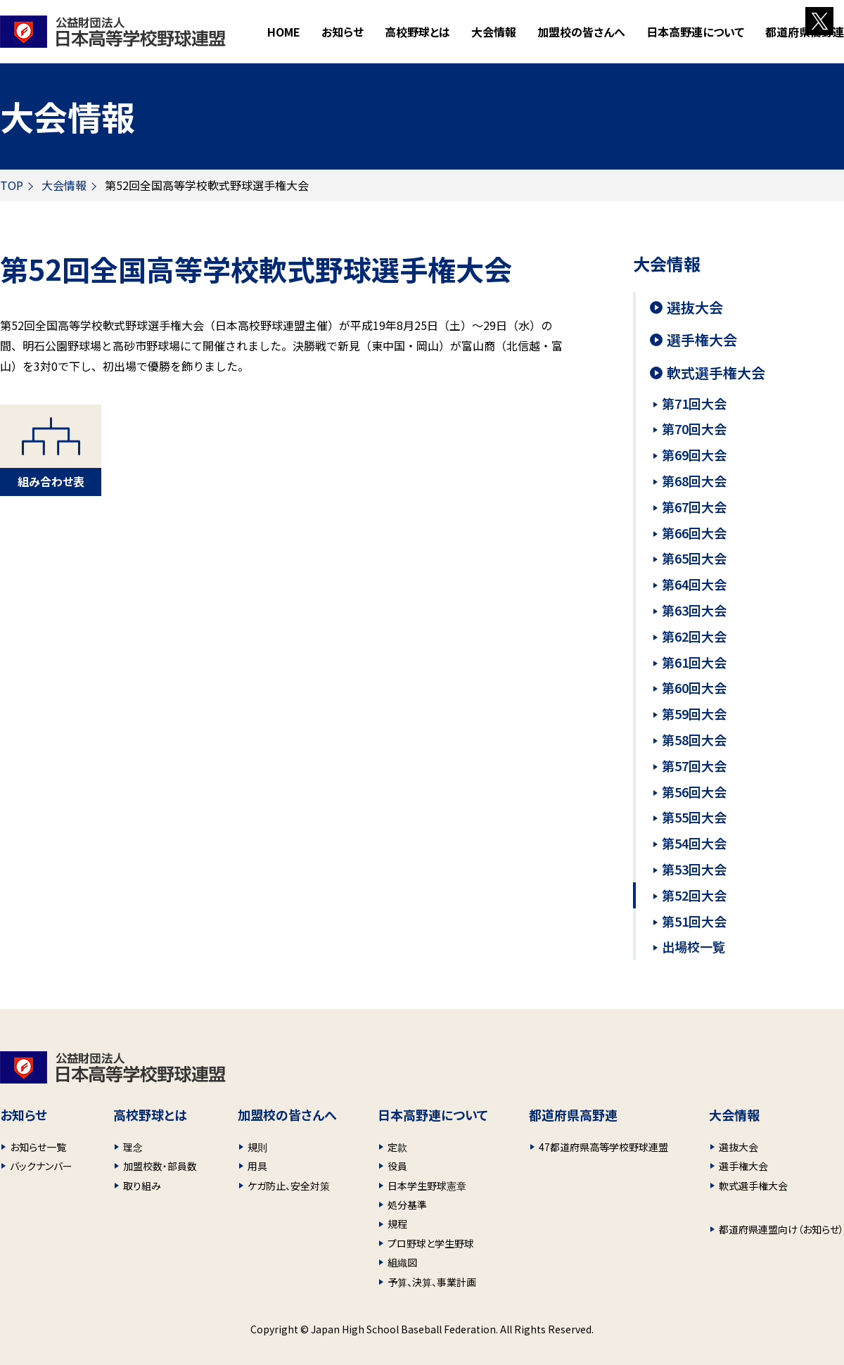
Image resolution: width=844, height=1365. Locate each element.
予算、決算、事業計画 (432, 1282)
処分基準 (407, 1205)
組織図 (402, 1262)
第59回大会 (694, 713)
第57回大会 (694, 765)
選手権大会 (702, 339)
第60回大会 (694, 687)
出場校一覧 (693, 946)
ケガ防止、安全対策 (289, 1186)
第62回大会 (694, 636)
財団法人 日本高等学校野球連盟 (113, 31)
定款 (397, 1147)
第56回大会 (694, 791)
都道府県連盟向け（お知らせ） (781, 1229)
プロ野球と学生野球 (431, 1243)
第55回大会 (694, 817)
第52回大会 (694, 895)
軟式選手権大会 (716, 372)
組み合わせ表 (51, 481)
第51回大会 (694, 921)
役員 (397, 1166)
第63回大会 (694, 610)
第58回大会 (694, 739)
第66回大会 (694, 532)
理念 (133, 1147)
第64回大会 (694, 584)
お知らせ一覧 (38, 1147)
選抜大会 (695, 307)
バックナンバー (41, 1166)
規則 (257, 1147)
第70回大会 (694, 428)
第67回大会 (694, 506)
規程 (397, 1224)
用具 (257, 1166)
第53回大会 (694, 869)
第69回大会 (694, 454)
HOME (283, 31)
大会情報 (64, 185)
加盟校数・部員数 (160, 1166)
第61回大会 (694, 662)
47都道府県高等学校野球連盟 (603, 1147)
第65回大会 (694, 558)
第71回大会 (694, 403)
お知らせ (342, 31)
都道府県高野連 (804, 31)
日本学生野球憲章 (427, 1186)
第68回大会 (694, 480)
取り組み (142, 1186)
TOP (11, 185)
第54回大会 (694, 843)
